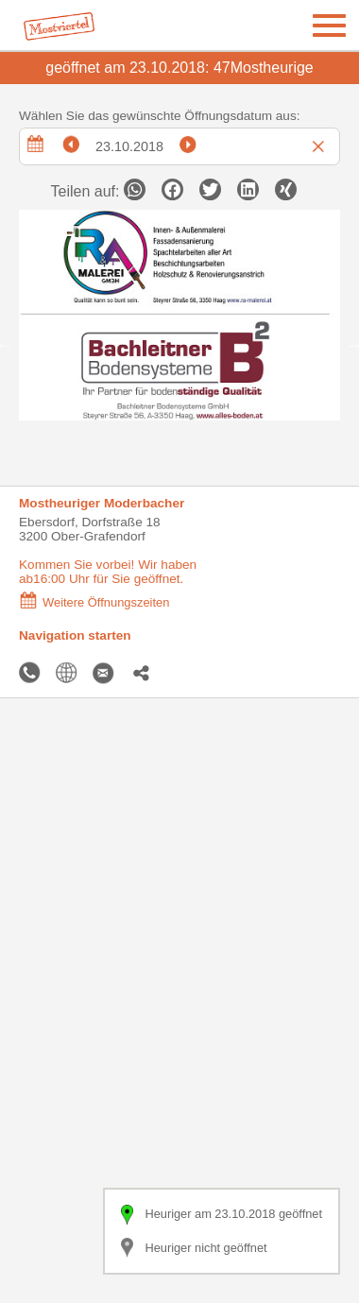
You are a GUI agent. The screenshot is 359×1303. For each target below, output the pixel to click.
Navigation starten (75, 635)
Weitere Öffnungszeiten (94, 602)
